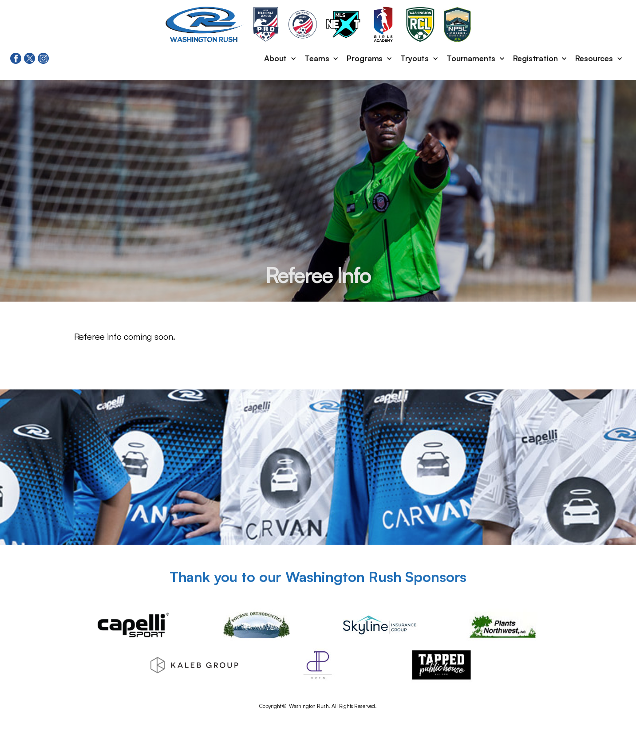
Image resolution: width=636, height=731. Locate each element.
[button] (281, 58)
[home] (205, 24)
